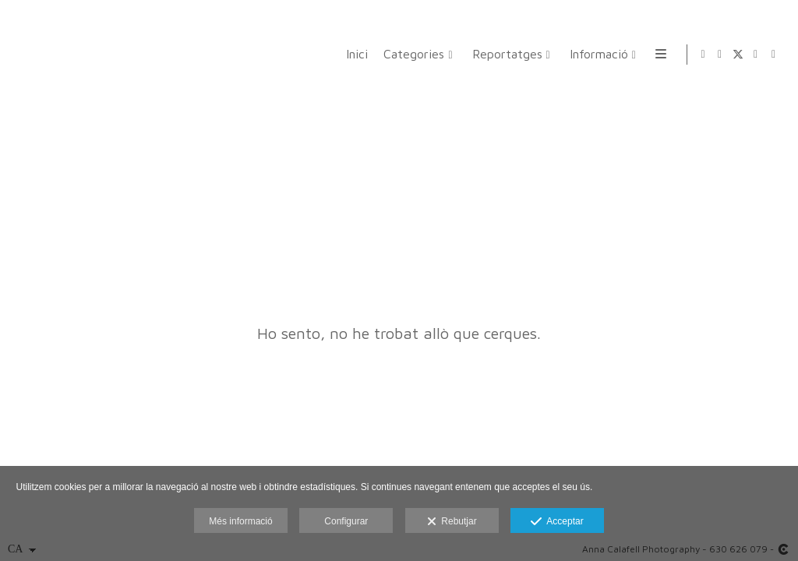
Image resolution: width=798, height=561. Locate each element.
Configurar (346, 521)
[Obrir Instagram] (756, 54)
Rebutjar (452, 522)
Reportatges (504, 54)
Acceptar (557, 522)
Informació (596, 54)
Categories (411, 54)
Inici (354, 54)
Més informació (240, 521)
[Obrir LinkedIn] (774, 54)
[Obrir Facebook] (720, 54)
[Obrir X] (738, 54)
